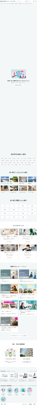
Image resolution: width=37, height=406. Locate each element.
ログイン (27, 1)
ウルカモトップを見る (33, 371)
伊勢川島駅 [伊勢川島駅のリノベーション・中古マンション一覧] (7, 160)
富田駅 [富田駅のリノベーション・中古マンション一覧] (2, 158)
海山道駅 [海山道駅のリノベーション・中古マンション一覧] (29, 162)
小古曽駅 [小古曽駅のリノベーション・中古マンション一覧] (34, 160)
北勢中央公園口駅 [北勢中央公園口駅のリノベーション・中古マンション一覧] (28, 164)
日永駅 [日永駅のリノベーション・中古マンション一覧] (20, 160)
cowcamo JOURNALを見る (32, 385)
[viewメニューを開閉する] (5, 404)
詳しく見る (9, 241)
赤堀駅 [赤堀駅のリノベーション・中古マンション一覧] (17, 160)
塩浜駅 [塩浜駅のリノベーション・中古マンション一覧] (33, 162)
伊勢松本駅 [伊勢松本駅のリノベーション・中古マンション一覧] (2, 160)
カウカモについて (19, 1)
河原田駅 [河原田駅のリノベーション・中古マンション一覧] (18, 158)
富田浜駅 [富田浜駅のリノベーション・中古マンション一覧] (6, 158)
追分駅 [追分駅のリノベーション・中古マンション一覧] (30, 160)
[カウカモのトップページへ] (7, 1)
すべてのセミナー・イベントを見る (18, 335)
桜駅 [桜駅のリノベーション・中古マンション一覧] (14, 160)
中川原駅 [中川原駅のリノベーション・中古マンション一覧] (34, 158)
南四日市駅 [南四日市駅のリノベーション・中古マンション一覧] (13, 158)
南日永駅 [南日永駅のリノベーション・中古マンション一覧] (24, 160)
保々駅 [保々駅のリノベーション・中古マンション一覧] (23, 164)
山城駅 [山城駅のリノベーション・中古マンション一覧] (20, 164)
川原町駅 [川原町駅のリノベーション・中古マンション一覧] (22, 162)
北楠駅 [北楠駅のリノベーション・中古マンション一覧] (2, 164)
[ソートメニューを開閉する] (2, 404)
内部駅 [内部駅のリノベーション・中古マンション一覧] (2, 162)
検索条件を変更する (18, 85)
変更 (34, 404)
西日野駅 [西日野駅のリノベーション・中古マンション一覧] (6, 162)
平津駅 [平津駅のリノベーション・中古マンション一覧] (12, 164)
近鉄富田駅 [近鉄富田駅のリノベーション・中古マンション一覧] (10, 162)
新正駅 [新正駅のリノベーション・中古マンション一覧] (25, 162)
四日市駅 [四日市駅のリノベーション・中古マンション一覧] (9, 158)
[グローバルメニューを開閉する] (36, 1)
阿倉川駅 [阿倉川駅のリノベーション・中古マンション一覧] (18, 162)
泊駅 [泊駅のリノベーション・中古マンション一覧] (27, 160)
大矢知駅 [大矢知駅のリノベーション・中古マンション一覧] (8, 164)
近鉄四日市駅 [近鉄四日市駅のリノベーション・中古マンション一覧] (29, 158)
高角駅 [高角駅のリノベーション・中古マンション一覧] (11, 160)
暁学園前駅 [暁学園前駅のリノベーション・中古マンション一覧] (16, 164)
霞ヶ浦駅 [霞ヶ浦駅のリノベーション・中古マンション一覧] (14, 162)
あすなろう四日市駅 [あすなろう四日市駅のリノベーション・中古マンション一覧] (23, 158)
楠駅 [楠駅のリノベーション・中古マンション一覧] (5, 164)
